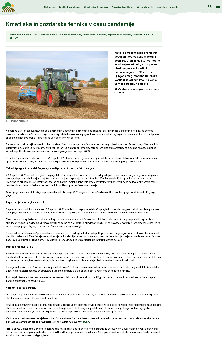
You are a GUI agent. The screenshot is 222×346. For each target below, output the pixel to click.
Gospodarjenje (145, 7)
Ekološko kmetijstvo (122, 7)
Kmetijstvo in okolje (167, 7)
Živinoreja (49, 7)
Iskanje (210, 6)
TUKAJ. (87, 322)
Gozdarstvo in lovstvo (96, 7)
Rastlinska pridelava (69, 7)
